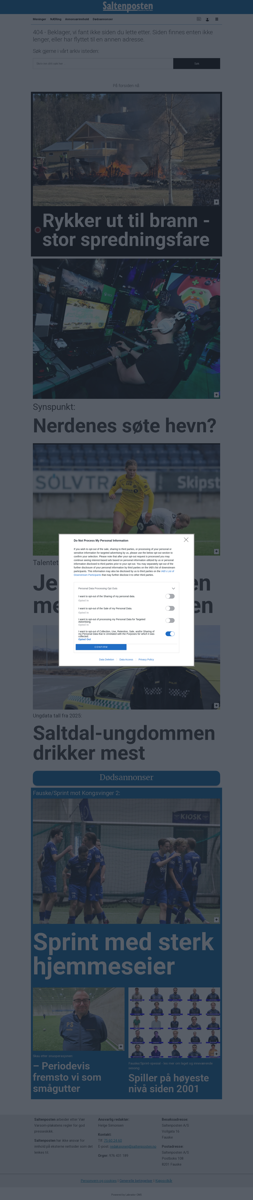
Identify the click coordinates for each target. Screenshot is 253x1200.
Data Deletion (106, 659)
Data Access (126, 659)
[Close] (187, 541)
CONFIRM (101, 647)
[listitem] (126, 588)
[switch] (170, 596)
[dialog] (126, 600)
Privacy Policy (146, 659)
